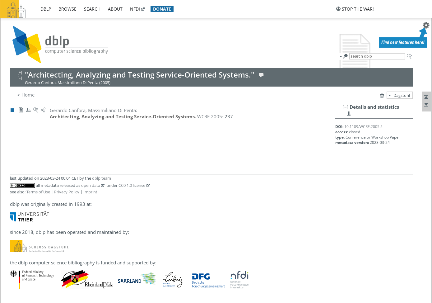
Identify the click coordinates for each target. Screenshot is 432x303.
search (92, 9)
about (115, 9)
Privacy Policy (66, 192)
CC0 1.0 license (131, 185)
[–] (345, 107)
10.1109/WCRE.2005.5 (363, 126)
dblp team (101, 178)
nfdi (135, 9)
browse (67, 9)
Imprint (90, 192)
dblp (45, 9)
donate (162, 9)
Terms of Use (38, 192)
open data (90, 185)
